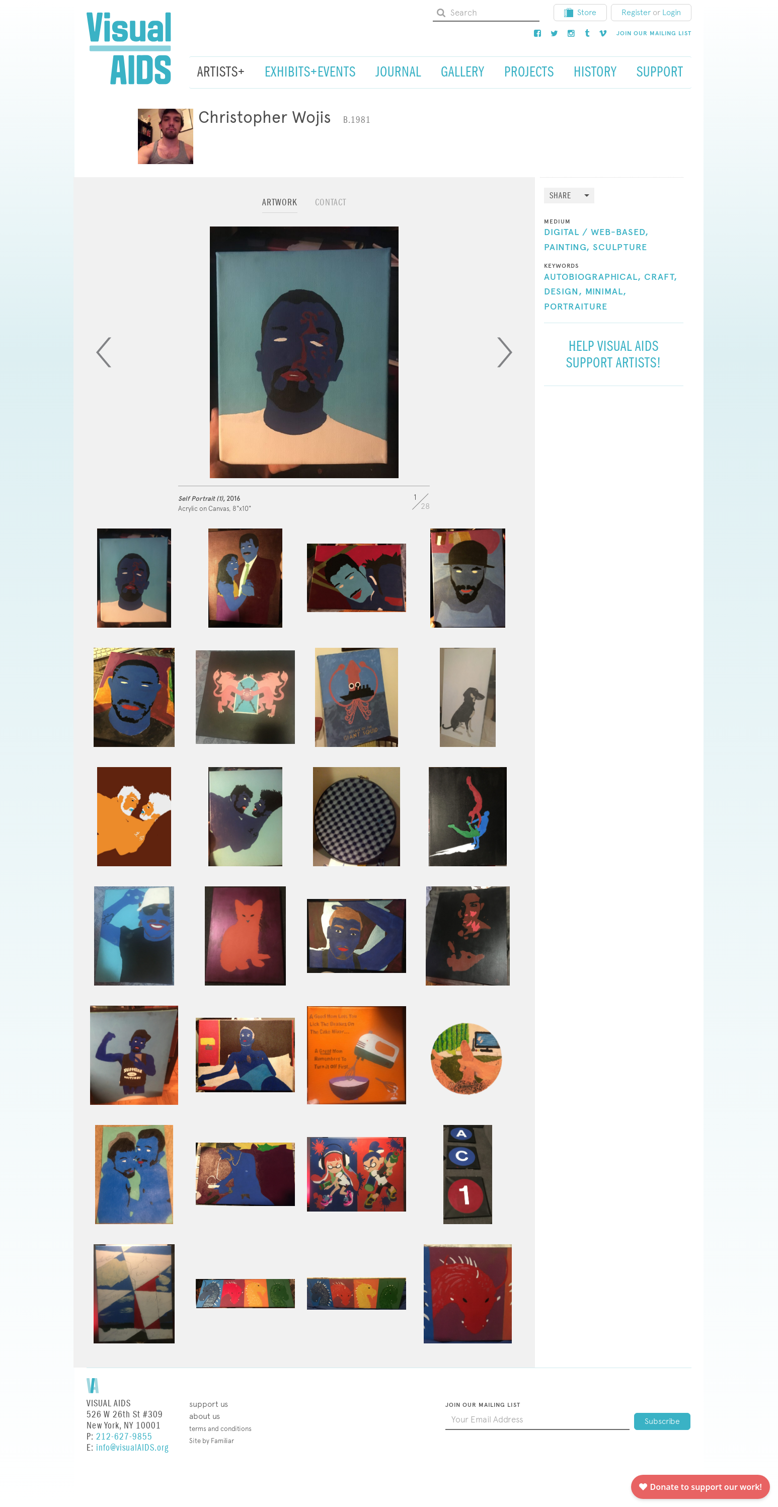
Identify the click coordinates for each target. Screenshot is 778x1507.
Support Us (208, 1404)
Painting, (567, 248)
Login (671, 12)
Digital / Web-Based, (596, 233)
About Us (204, 1416)
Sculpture (620, 248)
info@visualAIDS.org (132, 1448)
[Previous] (104, 352)
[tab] (279, 207)
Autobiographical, (592, 277)
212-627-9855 (124, 1436)
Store (580, 12)
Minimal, (606, 292)
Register (636, 12)
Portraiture (575, 307)
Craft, (660, 277)
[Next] (505, 352)
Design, (563, 292)
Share (560, 196)
